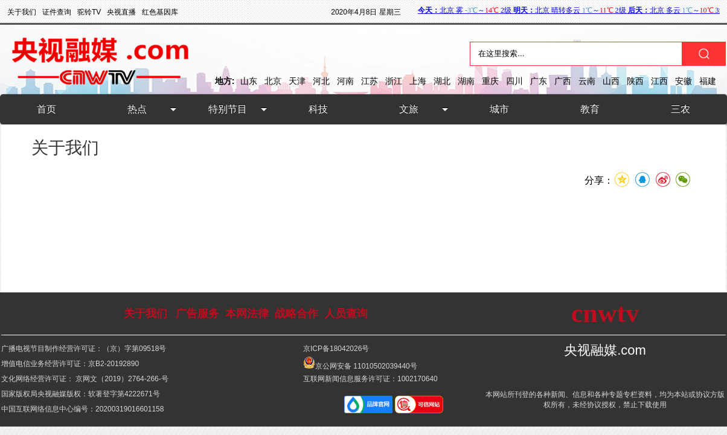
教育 (590, 109)
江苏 (369, 81)
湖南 (466, 81)
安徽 (683, 81)
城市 (499, 109)
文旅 (408, 109)
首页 (46, 109)
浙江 (393, 81)
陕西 (635, 81)
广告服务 (197, 314)
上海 (417, 81)
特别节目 (227, 109)
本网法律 (247, 314)
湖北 (442, 81)
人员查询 (346, 314)
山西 (611, 81)
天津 (297, 81)
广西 (562, 81)
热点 (137, 109)
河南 (345, 81)
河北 (321, 81)
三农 (680, 109)
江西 (659, 81)
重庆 (490, 81)
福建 (707, 81)
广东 (538, 81)
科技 (318, 109)
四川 (514, 81)
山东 (248, 81)
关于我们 (145, 314)
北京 (272, 81)
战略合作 (296, 314)
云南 (586, 81)
